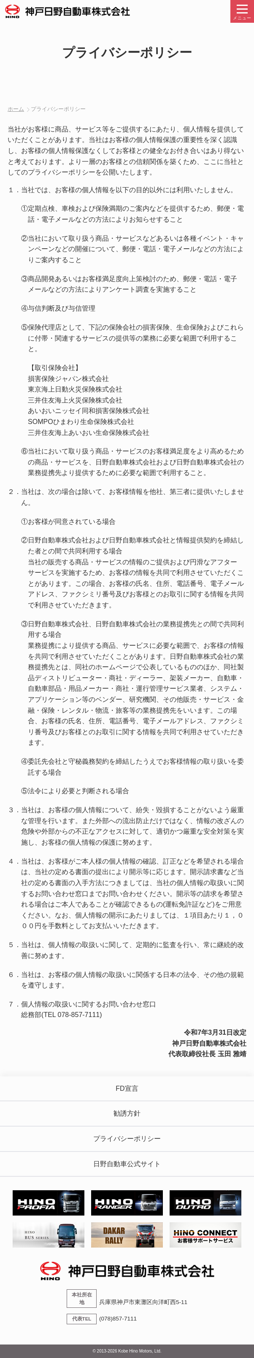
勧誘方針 (127, 1113)
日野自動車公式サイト (127, 1163)
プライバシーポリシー (127, 1138)
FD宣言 (127, 1088)
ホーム (16, 109)
